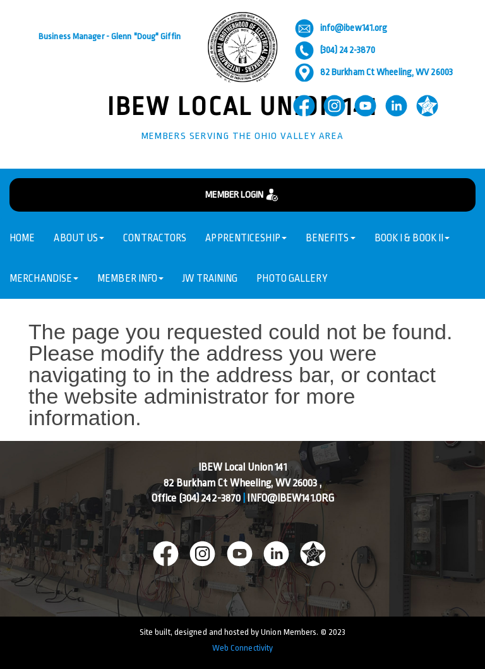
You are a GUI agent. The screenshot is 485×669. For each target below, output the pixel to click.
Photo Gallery (291, 278)
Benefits (331, 238)
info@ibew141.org (341, 28)
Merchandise (43, 278)
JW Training (210, 278)
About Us (79, 238)
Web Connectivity (242, 648)
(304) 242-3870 (335, 50)
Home (22, 238)
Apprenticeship (245, 238)
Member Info (130, 278)
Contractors (154, 238)
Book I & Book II (412, 238)
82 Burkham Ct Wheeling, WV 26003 (374, 72)
